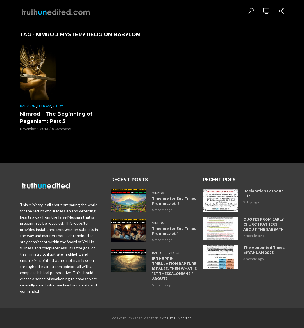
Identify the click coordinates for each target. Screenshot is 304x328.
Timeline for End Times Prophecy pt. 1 (174, 231)
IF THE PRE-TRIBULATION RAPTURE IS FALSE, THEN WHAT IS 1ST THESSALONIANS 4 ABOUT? (174, 268)
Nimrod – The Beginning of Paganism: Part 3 (56, 117)
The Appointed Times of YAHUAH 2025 (264, 250)
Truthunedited (178, 318)
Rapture (159, 253)
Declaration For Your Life (263, 193)
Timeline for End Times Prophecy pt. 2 (174, 201)
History (44, 106)
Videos (158, 193)
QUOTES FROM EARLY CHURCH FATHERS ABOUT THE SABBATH (263, 224)
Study (58, 106)
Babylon (28, 106)
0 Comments (62, 129)
